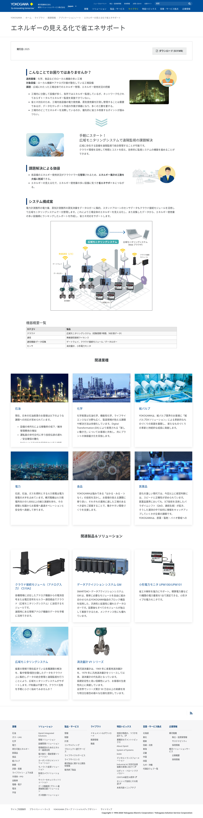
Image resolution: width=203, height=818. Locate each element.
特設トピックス (149, 8)
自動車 (15, 780)
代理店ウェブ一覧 (150, 769)
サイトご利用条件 (18, 809)
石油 (18, 409)
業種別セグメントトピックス (127, 741)
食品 (80, 486)
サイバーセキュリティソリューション (49, 781)
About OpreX (122, 746)
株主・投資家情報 (115, 4)
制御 (66, 737)
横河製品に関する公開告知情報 (75, 764)
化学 (80, 409)
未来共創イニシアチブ (126, 787)
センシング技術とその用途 (127, 782)
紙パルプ (145, 409)
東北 (145, 737)
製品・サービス (117, 8)
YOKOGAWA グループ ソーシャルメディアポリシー (75, 809)
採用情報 (127, 4)
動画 (92, 743)
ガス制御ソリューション (48, 795)
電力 (18, 486)
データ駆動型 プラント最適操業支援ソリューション (49, 789)
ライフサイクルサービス (75, 755)
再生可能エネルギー (20, 749)
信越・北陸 (147, 745)
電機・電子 (17, 784)
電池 (14, 788)
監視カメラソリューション (48, 774)
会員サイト (148, 4)
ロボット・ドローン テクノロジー (127, 772)
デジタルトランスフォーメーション (128, 759)
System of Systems (125, 750)
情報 (66, 733)
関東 (145, 741)
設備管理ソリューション (48, 743)
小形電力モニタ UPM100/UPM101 (161, 585)
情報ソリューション (46, 740)
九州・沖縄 (147, 765)
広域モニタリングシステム (32, 662)
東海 (145, 749)
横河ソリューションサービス (179, 750)
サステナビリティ (179, 741)
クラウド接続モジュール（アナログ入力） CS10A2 (38, 586)
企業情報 (186, 8)
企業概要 (176, 755)
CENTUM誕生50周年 (126, 777)
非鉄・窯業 (17, 769)
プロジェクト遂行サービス (75, 750)
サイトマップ (106, 809)
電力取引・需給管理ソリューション (48, 755)
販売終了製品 (70, 770)
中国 (145, 757)
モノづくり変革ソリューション (48, 768)
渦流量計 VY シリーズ (91, 662)
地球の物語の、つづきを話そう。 (127, 734)
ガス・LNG (17, 737)
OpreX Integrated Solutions (46, 734)
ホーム (28, 17)
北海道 (146, 733)
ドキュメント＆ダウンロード (101, 734)
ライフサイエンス (72, 759)
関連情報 (52, 17)
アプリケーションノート (70, 17)
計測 (66, 741)
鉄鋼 (14, 765)
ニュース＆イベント (100, 4)
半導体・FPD (17, 776)
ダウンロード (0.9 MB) (169, 50)
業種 (86, 8)
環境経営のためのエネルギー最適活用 (48, 748)
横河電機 (173, 733)
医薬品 (143, 486)
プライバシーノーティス (39, 809)
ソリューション (99, 8)
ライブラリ (133, 8)
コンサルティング (72, 745)
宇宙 (14, 792)
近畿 (145, 753)
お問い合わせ (137, 4)
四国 (145, 761)
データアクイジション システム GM (100, 585)
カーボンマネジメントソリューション (48, 761)
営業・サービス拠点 (169, 8)
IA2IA (119, 754)
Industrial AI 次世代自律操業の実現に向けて (127, 765)
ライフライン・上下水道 (22, 772)
